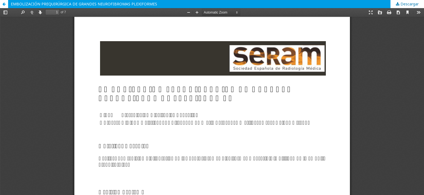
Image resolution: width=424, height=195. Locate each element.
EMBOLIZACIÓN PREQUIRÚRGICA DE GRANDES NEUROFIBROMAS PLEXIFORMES (84, 3)
